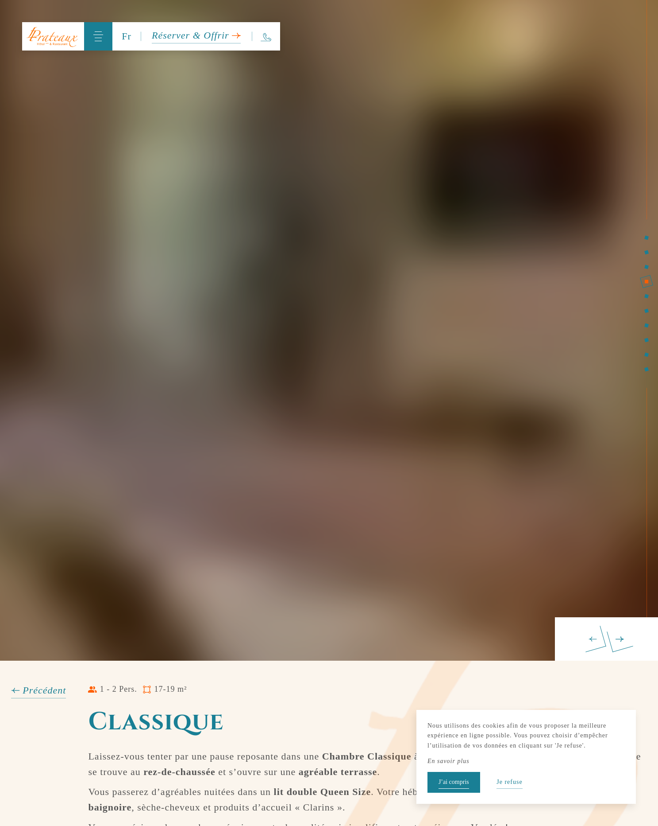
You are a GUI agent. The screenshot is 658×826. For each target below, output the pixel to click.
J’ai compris (454, 782)
